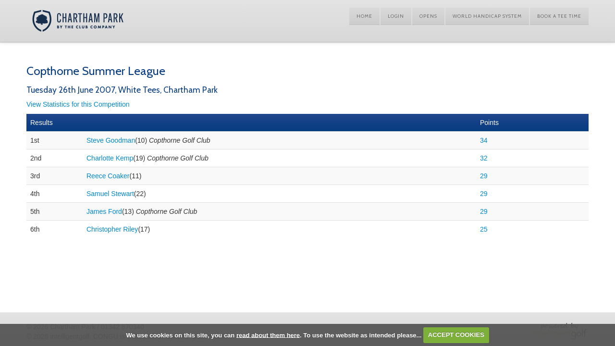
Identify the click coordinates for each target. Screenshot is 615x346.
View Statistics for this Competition (78, 104)
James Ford (104, 211)
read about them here (268, 334)
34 (484, 140)
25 (484, 229)
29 (484, 176)
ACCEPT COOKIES (456, 334)
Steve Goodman (110, 140)
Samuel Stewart (110, 194)
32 (484, 158)
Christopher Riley (112, 229)
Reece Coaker (108, 176)
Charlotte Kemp (109, 158)
